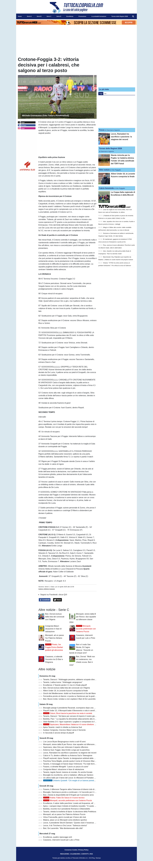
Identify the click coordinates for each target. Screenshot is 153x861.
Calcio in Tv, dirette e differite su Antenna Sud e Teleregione (67, 755)
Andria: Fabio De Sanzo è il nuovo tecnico (64, 798)
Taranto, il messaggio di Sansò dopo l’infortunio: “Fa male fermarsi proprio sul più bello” (79, 764)
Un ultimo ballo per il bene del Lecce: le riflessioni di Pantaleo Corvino (72, 778)
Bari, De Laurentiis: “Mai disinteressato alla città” (63, 828)
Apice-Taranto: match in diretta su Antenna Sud (62, 727)
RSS (91, 854)
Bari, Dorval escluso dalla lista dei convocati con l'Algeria (54, 616)
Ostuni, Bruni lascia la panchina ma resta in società (67, 713)
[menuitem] (133, 16)
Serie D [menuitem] (59, 16)
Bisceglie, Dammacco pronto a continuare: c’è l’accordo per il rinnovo (71, 792)
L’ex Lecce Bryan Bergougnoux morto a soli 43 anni (64, 742)
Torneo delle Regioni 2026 (110, 148)
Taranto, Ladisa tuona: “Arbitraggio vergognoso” (62, 682)
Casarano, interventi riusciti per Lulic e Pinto (61, 840)
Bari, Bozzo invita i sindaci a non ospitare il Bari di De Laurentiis (69, 699)
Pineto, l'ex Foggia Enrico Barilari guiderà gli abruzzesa (54, 647)
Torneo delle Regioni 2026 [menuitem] (119, 16)
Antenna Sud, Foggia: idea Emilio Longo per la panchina (66, 750)
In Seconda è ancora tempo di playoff (58, 733)
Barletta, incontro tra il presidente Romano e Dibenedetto (66, 809)
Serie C (47, 587)
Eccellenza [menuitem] (69, 16)
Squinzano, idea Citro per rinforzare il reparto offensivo (65, 747)
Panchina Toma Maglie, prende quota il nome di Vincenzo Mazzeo (70, 761)
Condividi (45, 600)
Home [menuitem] (20, 16)
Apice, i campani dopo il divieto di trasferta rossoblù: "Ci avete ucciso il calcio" (75, 806)
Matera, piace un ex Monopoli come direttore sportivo (65, 820)
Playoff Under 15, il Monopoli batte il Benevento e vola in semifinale (71, 711)
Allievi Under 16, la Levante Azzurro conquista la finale (65, 691)
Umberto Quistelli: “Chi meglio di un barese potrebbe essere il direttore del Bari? (81, 781)
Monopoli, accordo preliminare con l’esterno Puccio (86, 629)
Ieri (105, 93)
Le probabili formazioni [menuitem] (98, 16)
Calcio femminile (106, 188)
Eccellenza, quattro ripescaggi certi (57, 837)
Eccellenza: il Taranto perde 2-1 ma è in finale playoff (65, 685)
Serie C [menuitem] (49, 16)
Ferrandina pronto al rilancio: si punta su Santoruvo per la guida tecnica (72, 696)
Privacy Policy (83, 850)
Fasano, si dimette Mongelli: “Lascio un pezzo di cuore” (66, 767)
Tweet (57, 600)
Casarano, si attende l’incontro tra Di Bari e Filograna (54, 659)
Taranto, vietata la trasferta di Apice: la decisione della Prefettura (69, 812)
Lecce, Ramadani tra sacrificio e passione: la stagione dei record (69, 753)
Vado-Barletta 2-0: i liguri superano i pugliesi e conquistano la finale (70, 722)
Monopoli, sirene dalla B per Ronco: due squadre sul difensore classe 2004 (74, 744)
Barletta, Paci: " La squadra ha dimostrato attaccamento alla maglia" (71, 719)
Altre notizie (104, 170)
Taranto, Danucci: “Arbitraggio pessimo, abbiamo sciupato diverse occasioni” (74, 679)
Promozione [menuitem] (82, 16)
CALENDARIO (75, 854)
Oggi (100, 93)
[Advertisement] (116, 71)
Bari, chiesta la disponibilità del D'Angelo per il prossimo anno (68, 795)
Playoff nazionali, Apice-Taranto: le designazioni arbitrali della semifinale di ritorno (76, 758)
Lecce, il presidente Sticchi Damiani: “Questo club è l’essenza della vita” (72, 823)
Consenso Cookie (71, 850)
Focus (101, 130)
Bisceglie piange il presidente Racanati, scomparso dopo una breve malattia (74, 708)
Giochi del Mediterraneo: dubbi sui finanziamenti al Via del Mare (69, 693)
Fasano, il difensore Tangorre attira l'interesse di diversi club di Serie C (72, 789)
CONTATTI (85, 854)
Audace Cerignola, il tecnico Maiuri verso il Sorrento (64, 730)
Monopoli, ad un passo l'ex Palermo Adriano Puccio (54, 638)
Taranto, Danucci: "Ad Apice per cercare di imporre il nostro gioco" (70, 716)
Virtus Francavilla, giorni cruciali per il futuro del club (64, 817)
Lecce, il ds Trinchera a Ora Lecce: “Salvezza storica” (65, 825)
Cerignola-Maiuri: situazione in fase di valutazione (53, 629)
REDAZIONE (64, 854)
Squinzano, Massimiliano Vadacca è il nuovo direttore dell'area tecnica (75, 724)
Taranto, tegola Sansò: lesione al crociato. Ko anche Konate (67, 772)
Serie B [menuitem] (39, 16)
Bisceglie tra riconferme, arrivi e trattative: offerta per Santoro (68, 775)
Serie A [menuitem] (29, 16)
